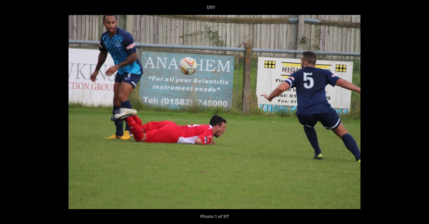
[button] (403, 9)
